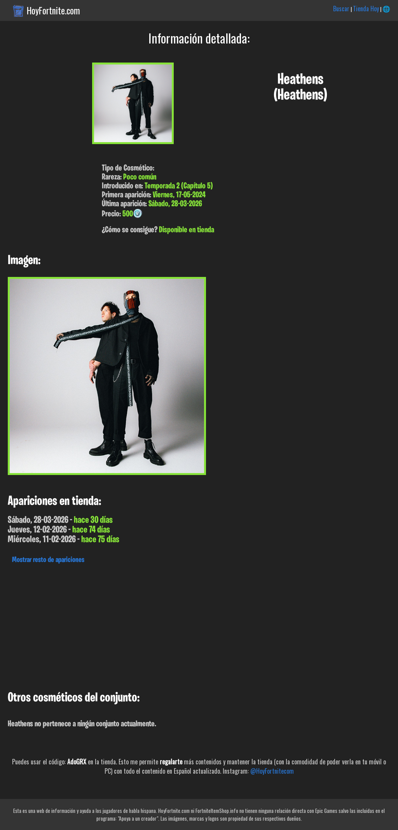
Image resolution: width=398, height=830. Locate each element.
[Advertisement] (199, 625)
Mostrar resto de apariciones (48, 560)
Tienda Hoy (366, 8)
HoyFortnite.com (53, 10)
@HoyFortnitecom (272, 771)
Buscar (341, 8)
